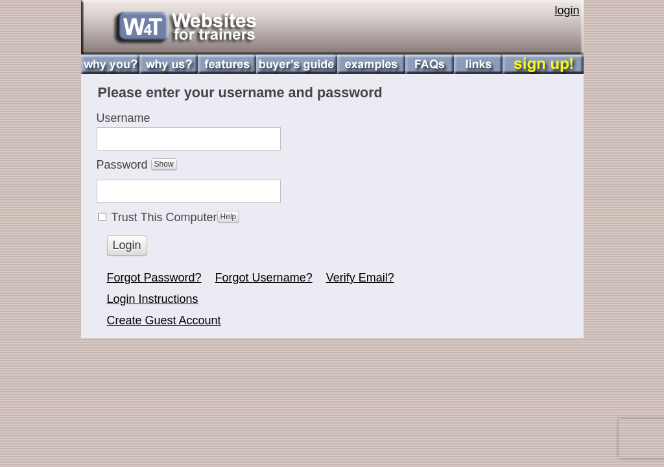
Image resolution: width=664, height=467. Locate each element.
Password (137, 168)
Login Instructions (152, 299)
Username (123, 118)
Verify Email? (360, 277)
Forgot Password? (154, 277)
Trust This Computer (176, 217)
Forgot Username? (264, 277)
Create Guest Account (164, 320)
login (566, 10)
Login (127, 245)
